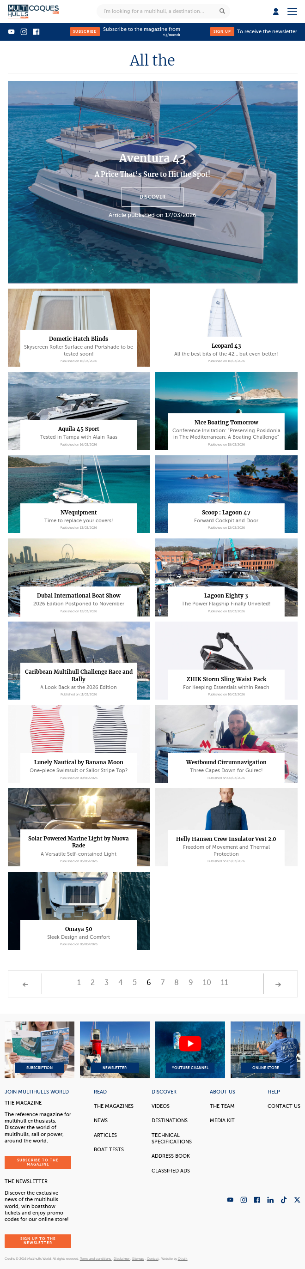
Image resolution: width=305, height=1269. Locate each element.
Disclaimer (122, 1259)
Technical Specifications (172, 1138)
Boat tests (109, 1149)
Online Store (266, 1050)
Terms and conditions (96, 1259)
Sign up (222, 32)
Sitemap (138, 1259)
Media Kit (222, 1120)
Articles (105, 1135)
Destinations (170, 1120)
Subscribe (85, 32)
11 (224, 983)
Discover (152, 197)
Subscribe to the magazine (38, 1162)
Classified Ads (171, 1170)
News (101, 1120)
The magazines (114, 1106)
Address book (171, 1156)
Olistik (183, 1259)
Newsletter (115, 1050)
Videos (161, 1106)
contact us (284, 1106)
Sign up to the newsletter (38, 1241)
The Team (222, 1106)
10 (207, 983)
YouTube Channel (190, 1050)
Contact (153, 1259)
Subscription (39, 1050)
